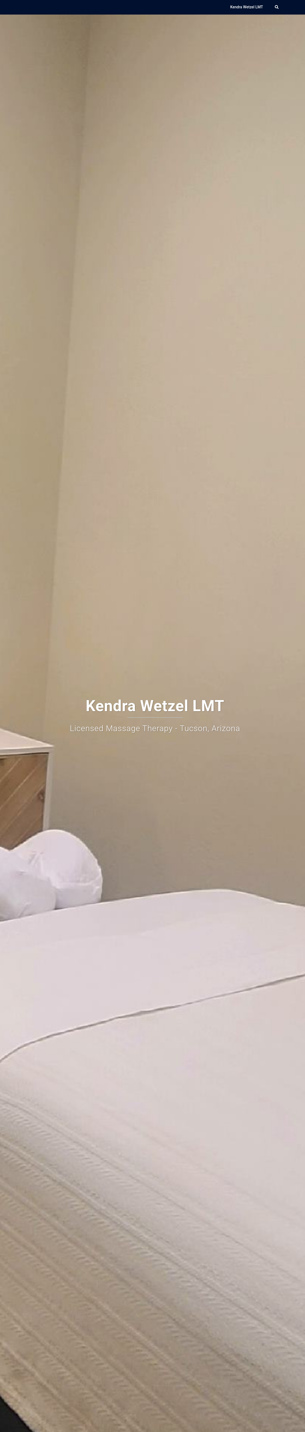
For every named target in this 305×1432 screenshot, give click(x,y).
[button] (277, 7)
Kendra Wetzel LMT (246, 7)
